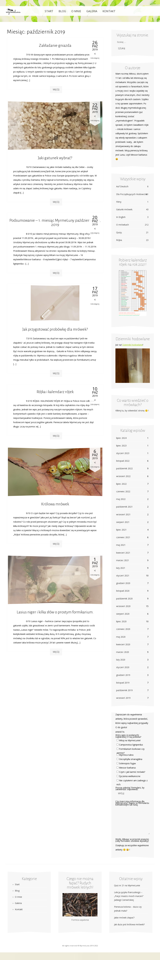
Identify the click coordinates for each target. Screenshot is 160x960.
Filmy (132, 202)
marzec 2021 (122, 560)
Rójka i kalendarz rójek (55, 392)
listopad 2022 (122, 460)
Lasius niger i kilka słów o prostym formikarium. (55, 612)
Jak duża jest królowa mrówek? (129, 924)
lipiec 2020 (121, 621)
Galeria (91, 11)
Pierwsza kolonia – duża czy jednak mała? (128, 908)
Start (49, 11)
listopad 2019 (122, 682)
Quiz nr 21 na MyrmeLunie (127, 885)
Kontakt (109, 11)
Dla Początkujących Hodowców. (132, 194)
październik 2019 (124, 690)
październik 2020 (124, 598)
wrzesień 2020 (123, 606)
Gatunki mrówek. (132, 209)
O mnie (76, 11)
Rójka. (132, 240)
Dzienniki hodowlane (132, 344)
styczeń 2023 (122, 453)
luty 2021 (120, 567)
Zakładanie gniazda (55, 45)
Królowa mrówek (55, 504)
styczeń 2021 (122, 575)
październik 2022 (124, 468)
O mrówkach (132, 225)
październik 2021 (124, 506)
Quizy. (132, 232)
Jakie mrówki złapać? (124, 917)
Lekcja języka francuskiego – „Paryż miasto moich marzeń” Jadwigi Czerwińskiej (129, 896)
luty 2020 (120, 659)
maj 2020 (120, 636)
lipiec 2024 (121, 438)
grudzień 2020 (123, 583)
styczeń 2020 (122, 667)
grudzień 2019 (123, 675)
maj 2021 (120, 544)
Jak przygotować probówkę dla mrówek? (55, 329)
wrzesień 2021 (123, 514)
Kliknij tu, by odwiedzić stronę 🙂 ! (132, 410)
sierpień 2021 (122, 522)
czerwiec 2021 (123, 537)
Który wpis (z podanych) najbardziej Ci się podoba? (128, 736)
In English (132, 217)
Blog (62, 11)
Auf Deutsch (132, 186)
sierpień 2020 (122, 613)
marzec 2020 (122, 652)
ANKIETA (119, 732)
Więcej (56, 89)
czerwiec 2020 (123, 629)
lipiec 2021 (121, 529)
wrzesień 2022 (123, 476)
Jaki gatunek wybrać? (55, 158)
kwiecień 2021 (123, 552)
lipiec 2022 (121, 483)
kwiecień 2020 (123, 644)
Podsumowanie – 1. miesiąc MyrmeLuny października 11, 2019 (55, 222)
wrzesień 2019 (123, 697)
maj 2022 (120, 499)
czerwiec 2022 (123, 491)
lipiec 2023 (121, 445)
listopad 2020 (122, 590)
